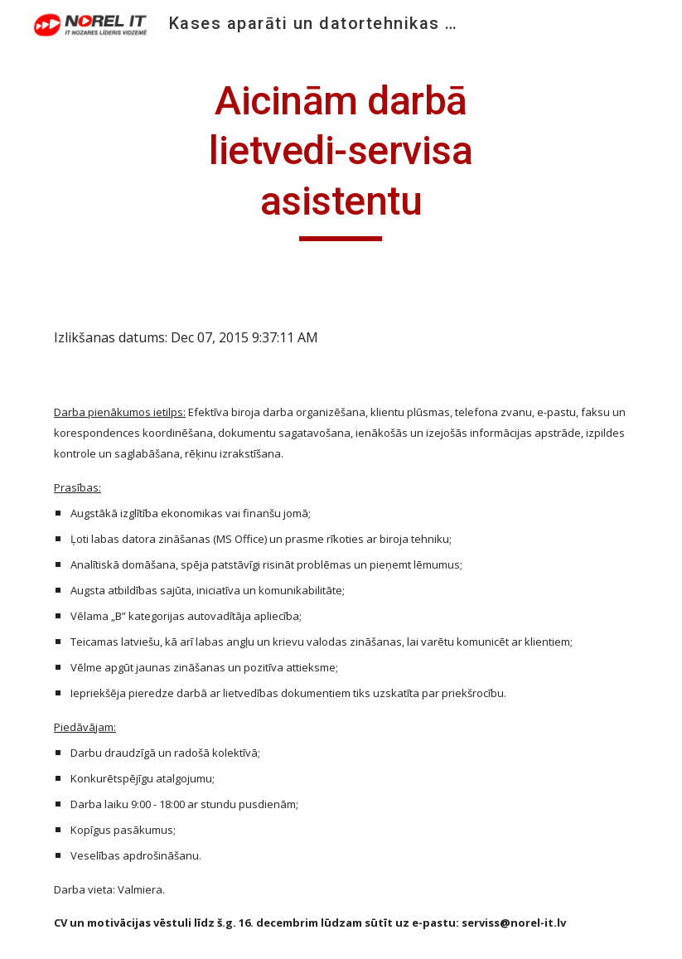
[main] (341, 159)
